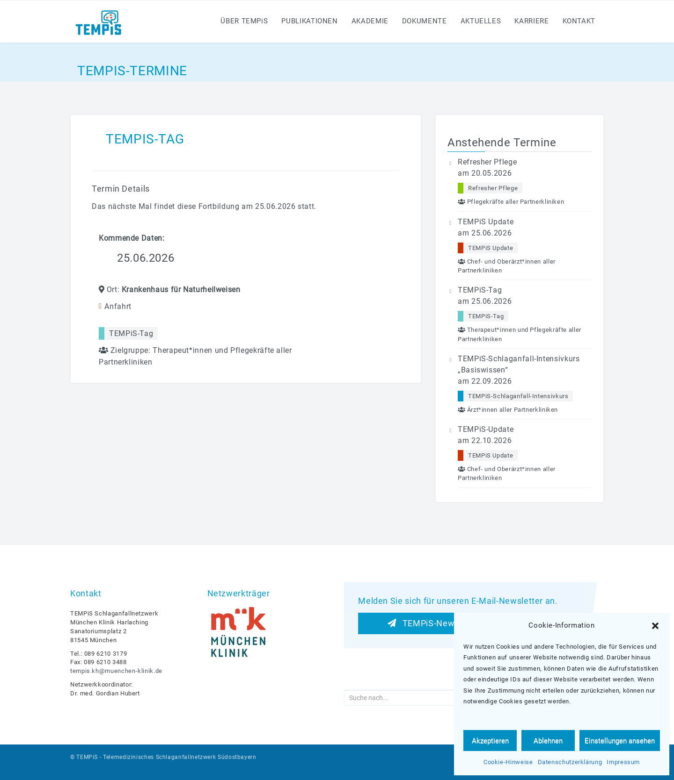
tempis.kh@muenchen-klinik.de (116, 670)
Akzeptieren (490, 741)
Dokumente (424, 21)
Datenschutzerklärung (570, 762)
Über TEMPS (244, 21)
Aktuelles (481, 21)
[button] (655, 625)
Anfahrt (117, 306)
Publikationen (309, 21)
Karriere (531, 21)
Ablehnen (548, 741)
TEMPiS (87, 757)
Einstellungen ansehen (620, 741)
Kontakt (579, 21)
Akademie (370, 21)
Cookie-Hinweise (508, 762)
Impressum (623, 762)
